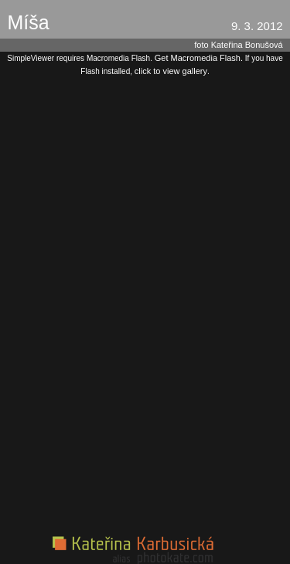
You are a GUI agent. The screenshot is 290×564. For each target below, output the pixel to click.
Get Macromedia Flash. (199, 57)
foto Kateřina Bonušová (238, 44)
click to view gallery (171, 71)
